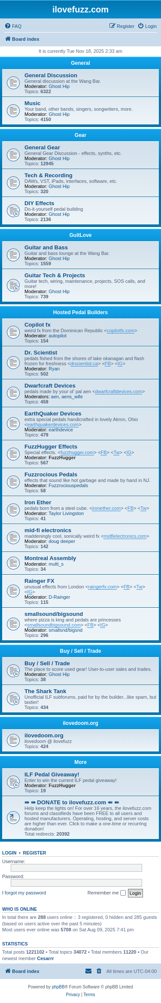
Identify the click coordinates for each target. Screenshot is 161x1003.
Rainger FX (39, 581)
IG (120, 363)
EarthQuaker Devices (53, 413)
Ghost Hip (59, 86)
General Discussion (50, 75)
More (80, 762)
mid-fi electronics (47, 530)
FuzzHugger (62, 457)
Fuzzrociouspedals (68, 485)
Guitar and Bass (46, 247)
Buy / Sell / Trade (80, 651)
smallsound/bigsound (53, 614)
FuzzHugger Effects (50, 446)
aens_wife (72, 396)
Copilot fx (37, 324)
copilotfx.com (120, 330)
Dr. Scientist (40, 352)
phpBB (58, 987)
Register (34, 852)
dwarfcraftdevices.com (118, 391)
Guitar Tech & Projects (54, 275)
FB (108, 363)
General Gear (42, 147)
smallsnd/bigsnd (65, 630)
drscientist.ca (84, 363)
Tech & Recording (48, 175)
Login (9, 852)
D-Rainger (59, 597)
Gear (80, 135)
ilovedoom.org (80, 723)
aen (55, 396)
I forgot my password (24, 892)
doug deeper (62, 541)
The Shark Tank (45, 691)
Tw (116, 452)
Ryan (54, 368)
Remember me (107, 893)
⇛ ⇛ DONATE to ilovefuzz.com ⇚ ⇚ (71, 802)
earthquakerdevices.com (53, 424)
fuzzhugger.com (77, 452)
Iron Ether (37, 502)
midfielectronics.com (124, 536)
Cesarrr (45, 958)
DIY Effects (39, 203)
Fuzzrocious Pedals (50, 474)
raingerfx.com (102, 586)
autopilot (58, 335)
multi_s (56, 564)
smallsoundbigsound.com (53, 624)
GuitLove (80, 235)
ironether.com (106, 508)
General (80, 63)
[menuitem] (12, 26)
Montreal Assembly (50, 558)
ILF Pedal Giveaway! (51, 774)
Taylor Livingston (66, 513)
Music (32, 103)
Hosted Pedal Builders (80, 312)
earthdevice (61, 429)
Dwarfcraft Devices (50, 385)
